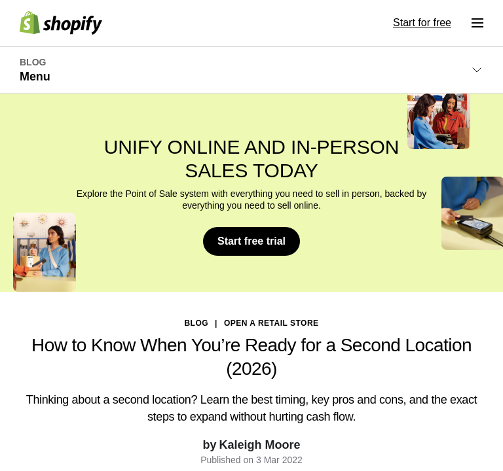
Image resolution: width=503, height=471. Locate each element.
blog (196, 323)
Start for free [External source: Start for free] (422, 22)
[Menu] (477, 23)
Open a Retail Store (271, 323)
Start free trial (251, 241)
